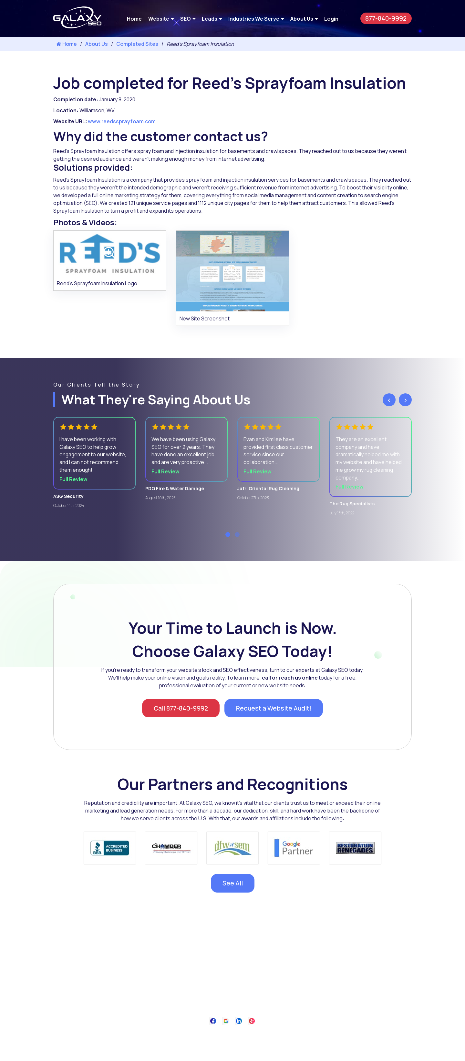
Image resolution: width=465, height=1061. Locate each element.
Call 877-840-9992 (180, 709)
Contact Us (263, 1036)
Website (158, 18)
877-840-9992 (386, 18)
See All (232, 884)
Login (331, 18)
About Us (301, 18)
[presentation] (389, 399)
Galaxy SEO (245, 1052)
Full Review (74, 480)
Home (134, 18)
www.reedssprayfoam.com (122, 121)
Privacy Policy (229, 1036)
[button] (227, 535)
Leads (209, 18)
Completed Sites (137, 43)
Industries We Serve (253, 18)
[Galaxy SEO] (77, 26)
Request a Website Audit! (274, 709)
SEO (185, 18)
